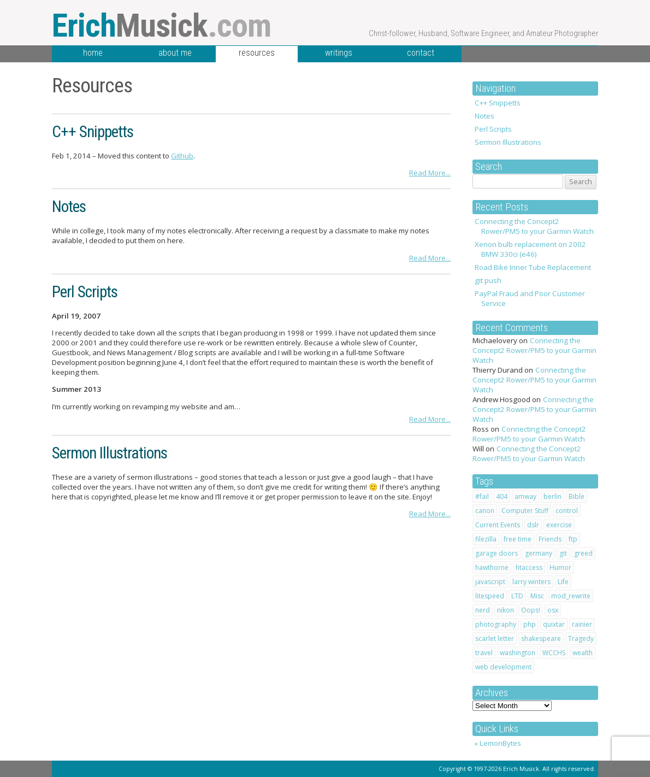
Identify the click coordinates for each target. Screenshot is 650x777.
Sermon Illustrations (508, 142)
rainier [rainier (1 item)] (582, 624)
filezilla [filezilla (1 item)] (486, 539)
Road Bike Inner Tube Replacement (533, 267)
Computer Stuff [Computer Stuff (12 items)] (524, 510)
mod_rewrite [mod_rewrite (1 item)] (570, 596)
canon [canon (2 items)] (484, 510)
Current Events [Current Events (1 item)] (497, 524)
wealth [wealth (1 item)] (582, 652)
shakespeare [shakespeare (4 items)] (541, 638)
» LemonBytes (498, 743)
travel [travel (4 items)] (484, 652)
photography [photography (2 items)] (495, 624)
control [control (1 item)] (567, 510)
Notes (484, 116)
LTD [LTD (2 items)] (517, 596)
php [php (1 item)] (529, 624)
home (93, 53)
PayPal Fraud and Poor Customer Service (530, 298)
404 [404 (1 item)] (501, 496)
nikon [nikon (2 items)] (505, 610)
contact (420, 53)
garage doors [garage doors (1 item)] (496, 553)
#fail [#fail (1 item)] (482, 496)
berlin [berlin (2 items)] (552, 496)
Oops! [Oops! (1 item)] (530, 610)
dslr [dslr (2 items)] (533, 524)
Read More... (430, 173)
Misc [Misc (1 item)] (537, 596)
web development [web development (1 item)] (503, 667)
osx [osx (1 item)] (552, 610)
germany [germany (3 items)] (538, 553)
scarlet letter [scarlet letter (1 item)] (494, 638)
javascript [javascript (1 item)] (490, 581)
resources (257, 53)
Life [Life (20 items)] (563, 581)
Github (182, 156)
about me (175, 53)
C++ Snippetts (498, 103)
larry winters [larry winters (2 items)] (531, 581)
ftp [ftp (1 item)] (573, 539)
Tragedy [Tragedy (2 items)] (581, 638)
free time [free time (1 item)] (517, 539)
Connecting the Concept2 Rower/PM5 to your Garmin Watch (534, 226)
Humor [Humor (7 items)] (560, 567)
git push (488, 280)
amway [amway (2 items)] (525, 496)
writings (338, 53)
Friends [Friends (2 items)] (550, 539)
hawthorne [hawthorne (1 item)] (492, 567)
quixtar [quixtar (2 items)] (554, 624)
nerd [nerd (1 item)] (482, 610)
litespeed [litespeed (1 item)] (489, 596)
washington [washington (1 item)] (517, 652)
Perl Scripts (493, 129)
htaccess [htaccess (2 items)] (529, 567)
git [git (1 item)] (563, 553)
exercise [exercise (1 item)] (559, 524)
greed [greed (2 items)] (583, 553)
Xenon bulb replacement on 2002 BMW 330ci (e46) (530, 249)
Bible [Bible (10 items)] (576, 496)
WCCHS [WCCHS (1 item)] (553, 652)
